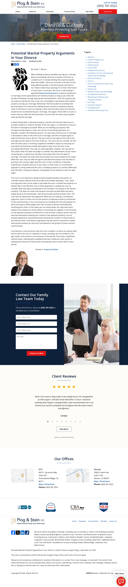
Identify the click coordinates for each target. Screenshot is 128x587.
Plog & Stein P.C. (32, 573)
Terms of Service (74, 555)
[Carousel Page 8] (80, 421)
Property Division (51, 249)
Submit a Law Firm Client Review (64, 437)
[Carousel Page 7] (75, 421)
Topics (87, 52)
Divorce (91, 81)
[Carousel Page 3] (57, 421)
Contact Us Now (36, 353)
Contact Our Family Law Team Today (32, 296)
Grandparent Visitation (97, 94)
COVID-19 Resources (96, 60)
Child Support (93, 65)
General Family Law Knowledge (100, 92)
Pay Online (89, 12)
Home (18, 12)
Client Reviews (64, 376)
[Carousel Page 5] (66, 421)
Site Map (103, 521)
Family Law (92, 89)
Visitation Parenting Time (98, 110)
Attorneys (50, 12)
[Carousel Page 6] (71, 421)
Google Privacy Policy (55, 555)
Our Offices (64, 458)
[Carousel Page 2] (52, 421)
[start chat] (121, 581)
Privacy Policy (93, 521)
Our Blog (91, 102)
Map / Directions (46, 484)
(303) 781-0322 (107, 6)
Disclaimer (82, 521)
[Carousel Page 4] (61, 421)
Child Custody (93, 62)
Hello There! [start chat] (119, 574)
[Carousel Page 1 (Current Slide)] (48, 421)
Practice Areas (69, 12)
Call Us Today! (110, 2)
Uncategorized (93, 108)
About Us (32, 12)
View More (64, 429)
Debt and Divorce (94, 78)
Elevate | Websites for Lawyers (101, 573)
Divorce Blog (21, 44)
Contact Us (108, 12)
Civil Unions (92, 68)
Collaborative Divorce (96, 70)
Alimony (91, 57)
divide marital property (48, 93)
